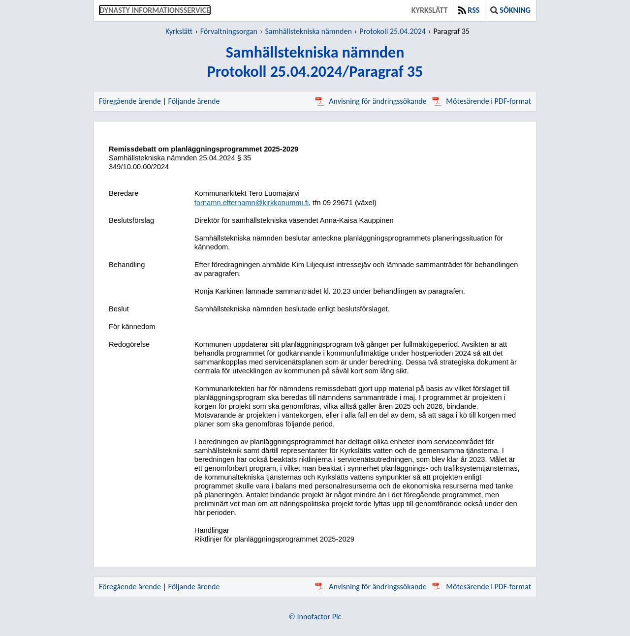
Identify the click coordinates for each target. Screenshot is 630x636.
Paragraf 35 (451, 31)
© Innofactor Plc (315, 616)
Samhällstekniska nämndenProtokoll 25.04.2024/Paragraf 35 (315, 62)
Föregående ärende (130, 101)
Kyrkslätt (429, 10)
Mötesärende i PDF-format (481, 101)
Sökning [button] (510, 10)
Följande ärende (194, 101)
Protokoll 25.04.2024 (392, 31)
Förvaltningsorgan (228, 31)
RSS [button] (468, 10)
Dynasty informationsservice (154, 10)
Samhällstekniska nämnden (308, 31)
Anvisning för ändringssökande (370, 101)
